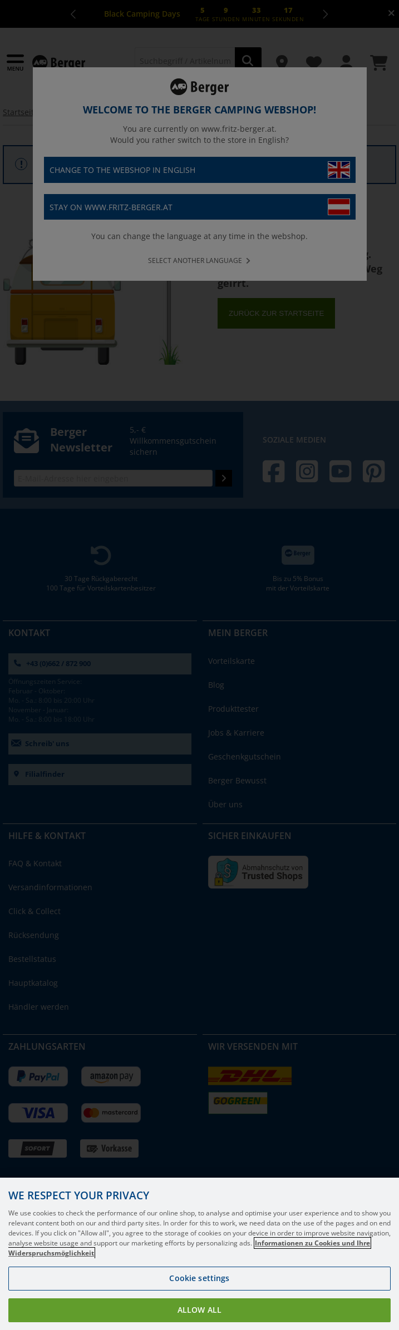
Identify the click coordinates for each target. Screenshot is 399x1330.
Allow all (199, 1309)
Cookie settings (199, 1278)
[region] (199, 1254)
